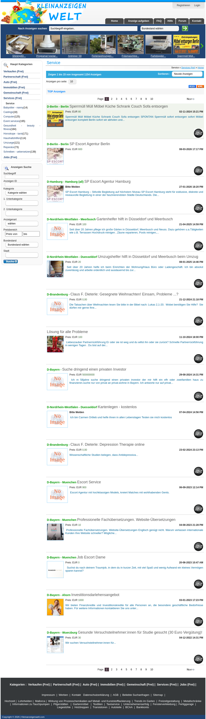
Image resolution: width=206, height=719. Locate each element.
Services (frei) (188, 67)
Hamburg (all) (74, 181)
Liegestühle (64, 707)
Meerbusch (89, 219)
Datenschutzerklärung (96, 694)
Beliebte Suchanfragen (135, 694)
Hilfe (170, 21)
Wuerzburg (70, 632)
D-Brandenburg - (58, 294)
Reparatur (8, 147)
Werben (63, 694)
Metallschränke (192, 701)
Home (114, 21)
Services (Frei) (167, 684)
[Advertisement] (23, 85)
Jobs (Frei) (10, 157)
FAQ (159, 21)
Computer (8, 116)
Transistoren (100, 707)
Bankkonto (142, 707)
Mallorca (40, 701)
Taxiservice (113, 704)
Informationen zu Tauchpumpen (31, 704)
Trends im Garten (144, 701)
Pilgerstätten (60, 704)
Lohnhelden (25, 701)
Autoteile (116, 707)
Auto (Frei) (10, 82)
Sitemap (158, 694)
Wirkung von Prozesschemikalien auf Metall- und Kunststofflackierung (89, 701)
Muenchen (69, 482)
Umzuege (8, 142)
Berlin (65, 106)
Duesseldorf (89, 256)
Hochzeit (10, 701)
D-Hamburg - (56, 181)
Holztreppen (82, 707)
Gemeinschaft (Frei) (140, 684)
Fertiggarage (186, 704)
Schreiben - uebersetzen (16, 151)
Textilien (98, 704)
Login (197, 5)
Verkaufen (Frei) (39, 684)
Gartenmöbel (80, 704)
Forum (182, 21)
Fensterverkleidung (164, 704)
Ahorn (66, 595)
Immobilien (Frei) (112, 684)
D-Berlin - (54, 106)
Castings (8, 112)
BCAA (128, 707)
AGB (115, 694)
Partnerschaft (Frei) (66, 684)
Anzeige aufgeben (138, 21)
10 (151, 99)
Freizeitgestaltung (169, 701)
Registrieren (183, 5)
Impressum (48, 694)
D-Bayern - (54, 369)
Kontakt (196, 21)
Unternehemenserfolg (136, 704)
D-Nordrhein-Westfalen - (64, 219)
